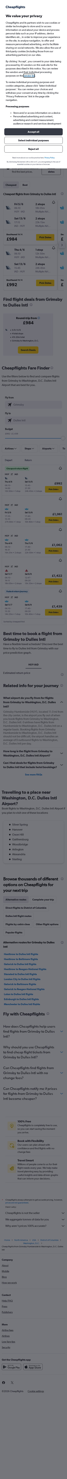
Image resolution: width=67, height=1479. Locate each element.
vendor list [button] (29, 75)
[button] (33, 131)
